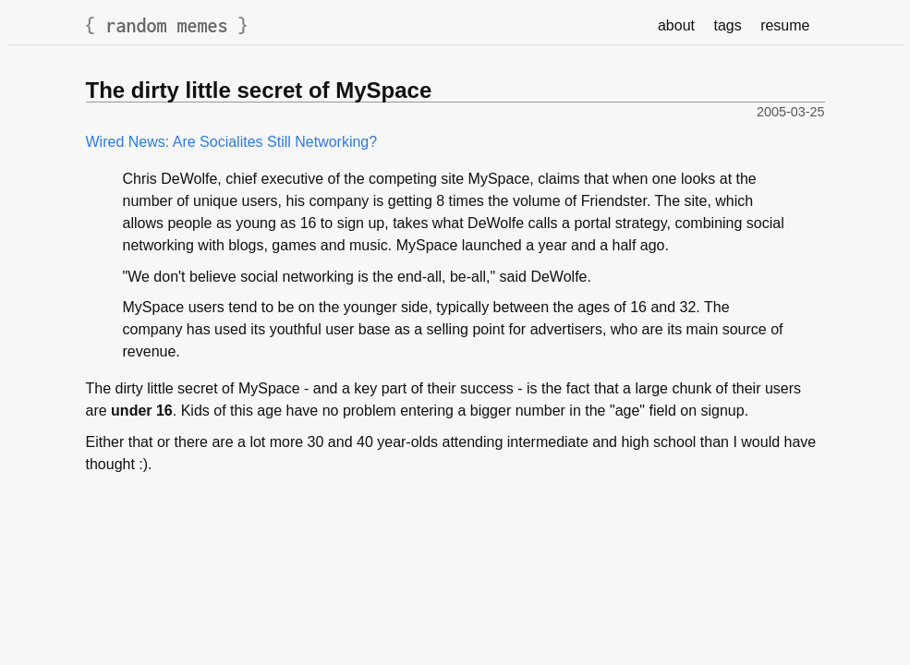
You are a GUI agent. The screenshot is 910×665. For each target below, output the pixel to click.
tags (727, 25)
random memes (167, 25)
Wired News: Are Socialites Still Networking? (232, 142)
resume (784, 25)
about (676, 25)
